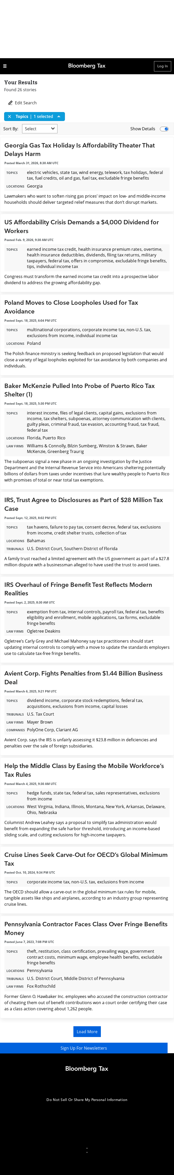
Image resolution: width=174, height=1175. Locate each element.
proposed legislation (122, 353)
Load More (87, 1031)
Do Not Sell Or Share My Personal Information (86, 1099)
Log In (162, 66)
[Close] (11, 116)
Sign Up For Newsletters (87, 1048)
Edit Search (22, 103)
